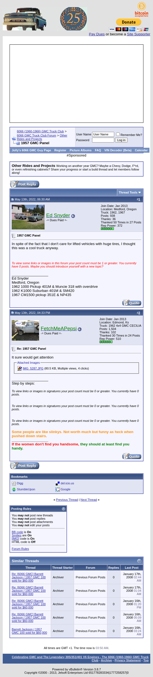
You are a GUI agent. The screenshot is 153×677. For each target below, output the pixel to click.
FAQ (98, 150)
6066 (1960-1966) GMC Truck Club (40, 131)
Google (65, 489)
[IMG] (15, 538)
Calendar (141, 150)
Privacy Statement (127, 660)
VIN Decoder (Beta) (118, 150)
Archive (106, 660)
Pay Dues (97, 34)
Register (60, 150)
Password (82, 140)
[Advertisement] (81, 83)
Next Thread (89, 499)
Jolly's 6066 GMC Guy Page (31, 150)
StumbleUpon (26, 489)
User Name (84, 134)
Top (146, 660)
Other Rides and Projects (42, 137)
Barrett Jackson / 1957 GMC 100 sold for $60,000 (29, 631)
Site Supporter (138, 34)
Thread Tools (128, 192)
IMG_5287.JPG (33, 368)
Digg (20, 483)
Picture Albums (81, 150)
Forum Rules (20, 548)
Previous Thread (67, 499)
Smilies (16, 535)
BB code (17, 532)
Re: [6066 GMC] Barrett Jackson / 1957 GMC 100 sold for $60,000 (29, 577)
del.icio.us (67, 483)
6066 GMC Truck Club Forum (36, 135)
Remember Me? (129, 134)
